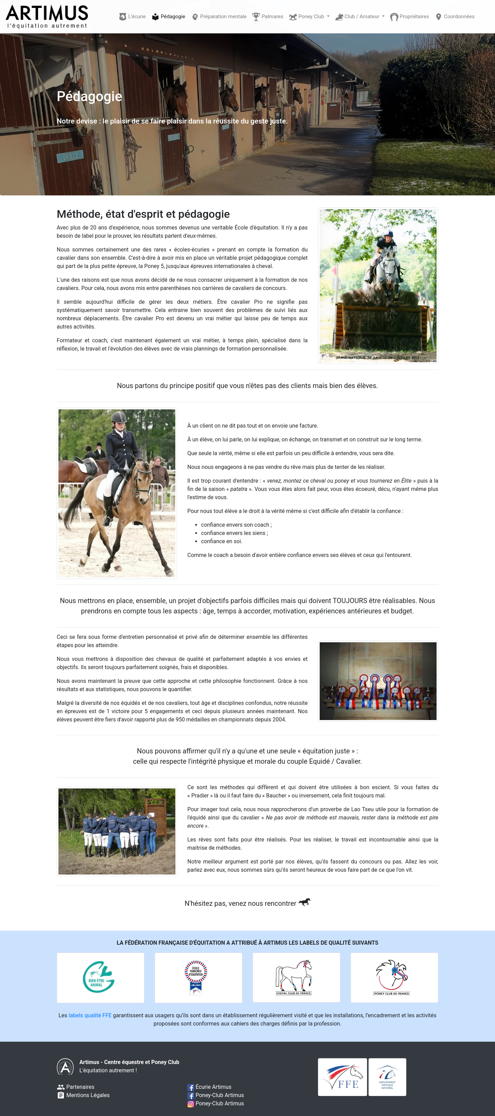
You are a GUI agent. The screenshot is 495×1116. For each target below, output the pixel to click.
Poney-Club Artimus (215, 1095)
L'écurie (132, 17)
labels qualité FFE (90, 1015)
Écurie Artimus (209, 1087)
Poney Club (307, 17)
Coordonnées (454, 17)
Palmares (267, 17)
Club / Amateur (358, 17)
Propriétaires (409, 17)
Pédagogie (168, 17)
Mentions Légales (83, 1095)
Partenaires (76, 1087)
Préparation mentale (219, 17)
